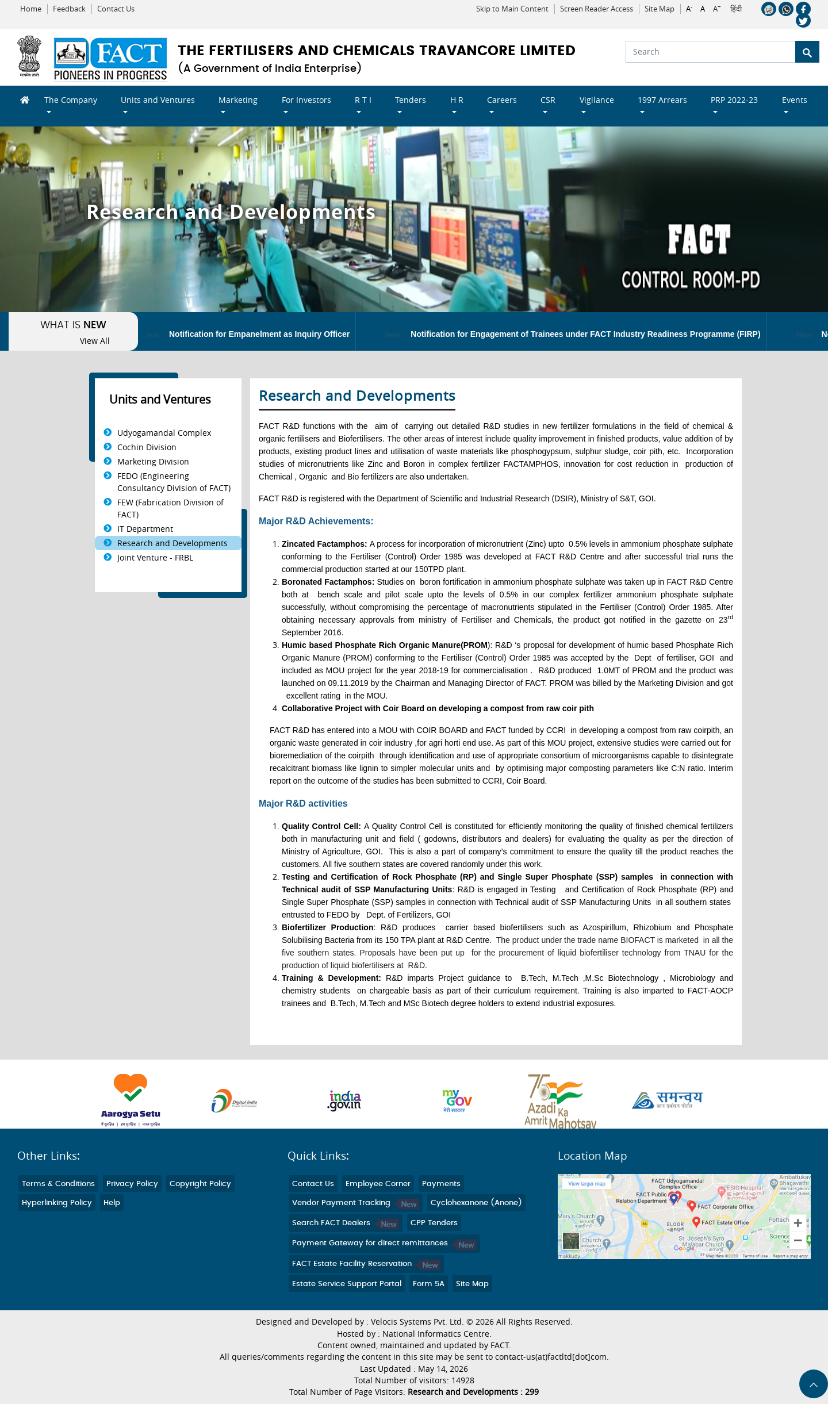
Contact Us (116, 9)
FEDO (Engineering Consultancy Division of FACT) (174, 481)
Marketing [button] (238, 99)
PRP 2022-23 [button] (734, 99)
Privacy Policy (132, 1184)
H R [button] (456, 99)
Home (30, 9)
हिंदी (736, 9)
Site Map (659, 9)
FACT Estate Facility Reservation (366, 1264)
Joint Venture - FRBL (155, 557)
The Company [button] (70, 99)
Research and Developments (172, 543)
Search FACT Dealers (345, 1223)
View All (95, 341)
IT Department (145, 528)
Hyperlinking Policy (57, 1203)
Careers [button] (502, 99)
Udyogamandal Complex (164, 432)
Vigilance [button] (597, 99)
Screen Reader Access (596, 9)
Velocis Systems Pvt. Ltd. (417, 1322)
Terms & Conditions (58, 1184)
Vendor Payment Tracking (355, 1203)
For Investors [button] (306, 99)
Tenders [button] (410, 99)
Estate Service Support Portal (346, 1284)
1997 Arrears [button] (662, 99)
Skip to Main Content (512, 9)
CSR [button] (547, 99)
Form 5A (428, 1284)
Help (111, 1203)
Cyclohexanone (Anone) (476, 1203)
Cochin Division (147, 447)
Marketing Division (153, 461)
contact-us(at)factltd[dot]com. (552, 1357)
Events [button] (794, 99)
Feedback (69, 9)
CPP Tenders (434, 1223)
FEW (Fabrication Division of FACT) (170, 508)
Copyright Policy (200, 1184)
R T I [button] (363, 99)
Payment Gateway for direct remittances (384, 1243)
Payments (441, 1184)
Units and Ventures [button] (158, 99)
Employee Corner (378, 1184)
